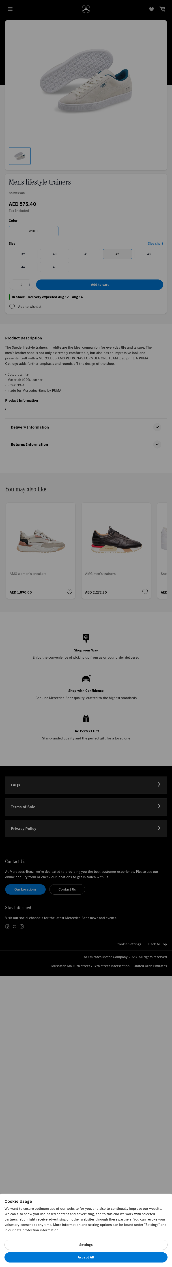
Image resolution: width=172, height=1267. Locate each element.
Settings (86, 1244)
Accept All (86, 1257)
